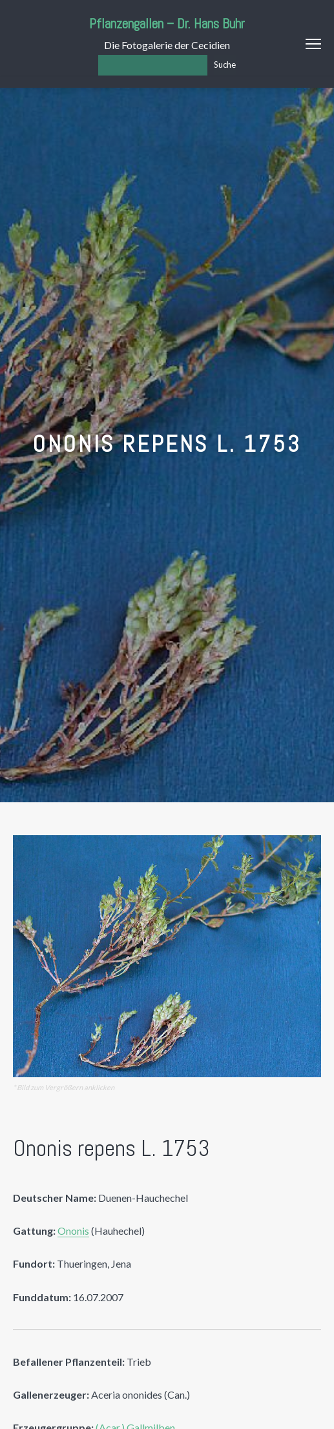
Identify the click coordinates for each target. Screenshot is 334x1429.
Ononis (73, 1230)
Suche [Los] (225, 64)
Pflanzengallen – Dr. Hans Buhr (167, 23)
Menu (313, 44)
